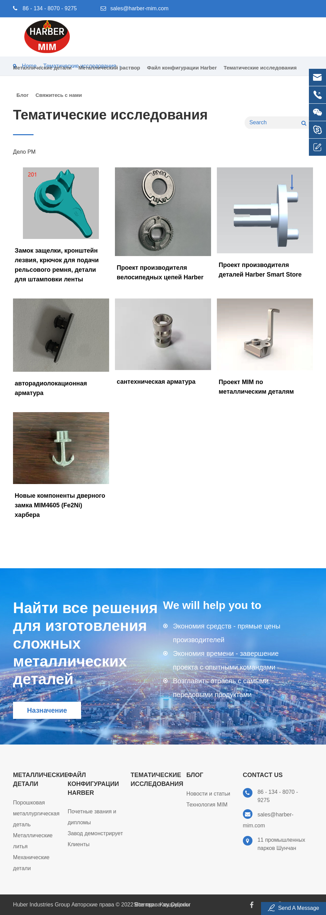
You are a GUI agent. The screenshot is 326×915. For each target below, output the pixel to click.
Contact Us (263, 775)
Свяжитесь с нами (59, 100)
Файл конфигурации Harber (182, 73)
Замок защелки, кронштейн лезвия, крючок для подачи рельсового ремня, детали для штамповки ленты (57, 265)
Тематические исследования (260, 73)
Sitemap (144, 904)
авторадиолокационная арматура (51, 388)
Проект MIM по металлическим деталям (256, 387)
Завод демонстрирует (95, 833)
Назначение (47, 710)
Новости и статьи (208, 794)
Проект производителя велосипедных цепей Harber (160, 272)
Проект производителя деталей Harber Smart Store (260, 270)
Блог (22, 100)
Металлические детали (42, 73)
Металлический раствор (109, 73)
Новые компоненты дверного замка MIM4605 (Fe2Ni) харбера (60, 505)
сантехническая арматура (156, 381)
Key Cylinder (175, 904)
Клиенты (79, 844)
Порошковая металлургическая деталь (36, 813)
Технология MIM (206, 805)
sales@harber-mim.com (139, 8)
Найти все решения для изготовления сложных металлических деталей (85, 643)
